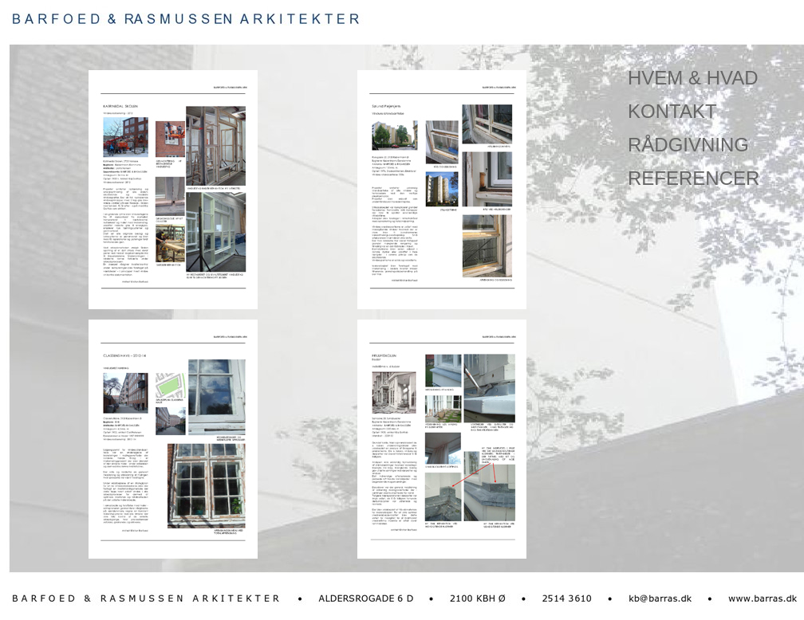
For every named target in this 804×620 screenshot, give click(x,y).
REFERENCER (693, 178)
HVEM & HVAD (693, 77)
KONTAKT (672, 111)
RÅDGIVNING (688, 144)
